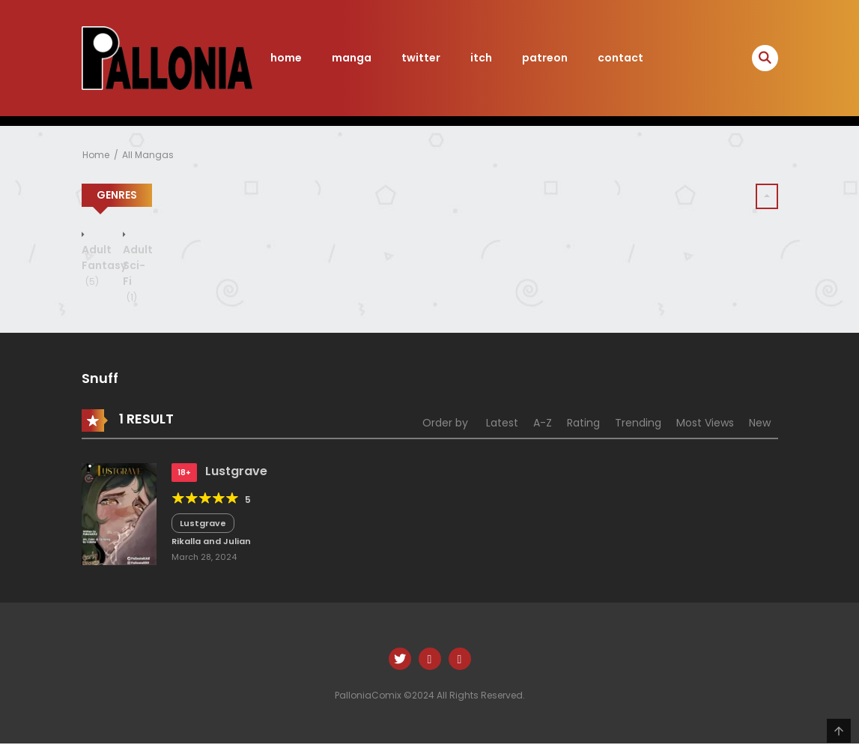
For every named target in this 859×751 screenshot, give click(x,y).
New (760, 422)
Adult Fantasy (104, 265)
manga (351, 57)
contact (620, 57)
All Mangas (148, 154)
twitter (420, 57)
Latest (502, 422)
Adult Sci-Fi (138, 273)
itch (481, 57)
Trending (638, 422)
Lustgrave (236, 471)
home (286, 57)
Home (95, 154)
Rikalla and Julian (211, 541)
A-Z (542, 422)
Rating (583, 422)
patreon (545, 57)
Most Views (705, 422)
